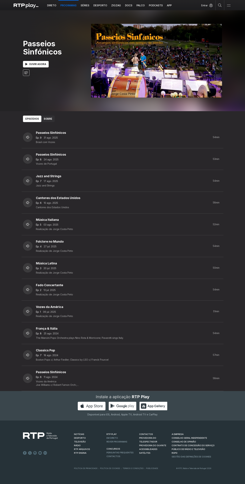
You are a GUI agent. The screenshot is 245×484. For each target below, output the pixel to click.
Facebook (25, 453)
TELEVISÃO (80, 441)
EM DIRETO (112, 438)
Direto (51, 5)
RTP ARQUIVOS (82, 449)
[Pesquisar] (220, 5)
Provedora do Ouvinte (152, 445)
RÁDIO (77, 445)
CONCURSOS (113, 449)
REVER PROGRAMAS (117, 441)
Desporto (100, 5)
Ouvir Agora (35, 64)
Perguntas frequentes (120, 452)
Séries (85, 5)
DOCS (128, 5)
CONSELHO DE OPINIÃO (184, 441)
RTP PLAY (112, 434)
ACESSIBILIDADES (148, 449)
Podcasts (156, 5)
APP (169, 5)
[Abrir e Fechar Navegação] (228, 5)
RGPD (174, 453)
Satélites (144, 453)
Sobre (48, 118)
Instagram (35, 453)
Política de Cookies (110, 468)
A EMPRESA (178, 434)
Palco (140, 5)
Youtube (40, 453)
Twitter (30, 453)
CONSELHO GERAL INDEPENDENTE (189, 438)
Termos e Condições (133, 468)
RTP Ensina (80, 453)
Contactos (113, 456)
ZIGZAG (116, 5)
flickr (45, 453)
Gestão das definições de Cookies (191, 456)
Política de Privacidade (85, 468)
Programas (68, 5)
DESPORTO (80, 438)
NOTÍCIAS (79, 434)
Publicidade (152, 468)
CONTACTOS (146, 434)
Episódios (32, 118)
